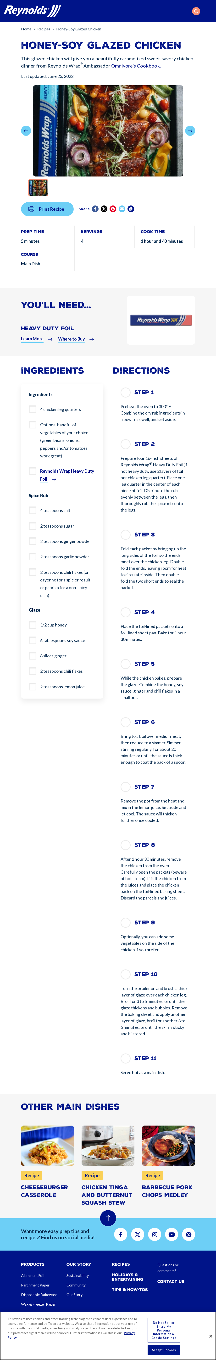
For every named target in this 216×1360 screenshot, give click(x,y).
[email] (122, 219)
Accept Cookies (164, 1350)
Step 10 (146, 974)
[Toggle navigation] (209, 11)
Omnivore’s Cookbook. (136, 65)
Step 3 (144, 534)
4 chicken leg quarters (60, 409)
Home (26, 29)
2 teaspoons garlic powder (64, 556)
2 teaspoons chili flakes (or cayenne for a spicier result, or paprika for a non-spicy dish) (65, 583)
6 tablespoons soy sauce (62, 640)
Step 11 (145, 1058)
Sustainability (77, 1275)
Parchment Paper (35, 1285)
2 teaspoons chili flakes (61, 671)
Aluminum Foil (32, 1275)
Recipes (43, 29)
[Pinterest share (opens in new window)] (113, 219)
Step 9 (144, 922)
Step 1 (144, 392)
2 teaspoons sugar (57, 526)
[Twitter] (104, 219)
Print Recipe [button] (46, 219)
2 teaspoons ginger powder (65, 541)
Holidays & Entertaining (127, 1277)
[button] (196, 11)
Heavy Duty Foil (47, 339)
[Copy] (131, 219)
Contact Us (170, 1281)
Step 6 (144, 722)
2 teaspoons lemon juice (62, 686)
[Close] (210, 1336)
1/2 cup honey (53, 624)
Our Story (74, 1294)
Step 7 (144, 787)
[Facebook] (95, 219)
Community (76, 1285)
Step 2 (144, 444)
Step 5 (144, 664)
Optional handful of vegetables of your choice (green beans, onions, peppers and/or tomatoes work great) (64, 440)
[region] (108, 1336)
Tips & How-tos (130, 1289)
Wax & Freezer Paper (38, 1304)
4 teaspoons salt (55, 510)
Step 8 (144, 845)
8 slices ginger (53, 655)
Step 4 (144, 612)
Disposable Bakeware (39, 1294)
